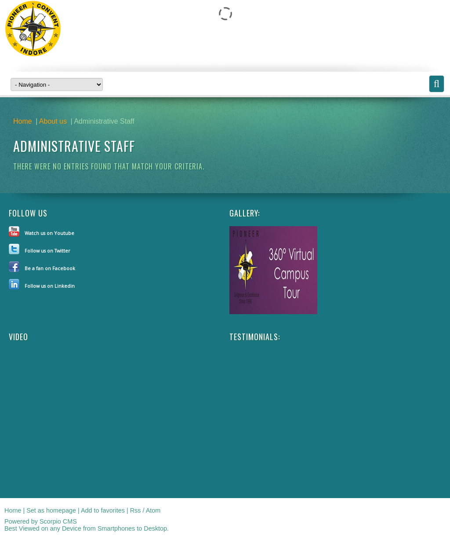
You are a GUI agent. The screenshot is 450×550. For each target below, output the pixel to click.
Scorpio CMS (58, 521)
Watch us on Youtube (49, 233)
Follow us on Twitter (47, 250)
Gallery (243, 213)
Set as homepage (51, 510)
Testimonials (253, 336)
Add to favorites (103, 510)
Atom (153, 510)
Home (22, 121)
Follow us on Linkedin (50, 285)
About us (53, 121)
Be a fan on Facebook (50, 268)
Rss (135, 510)
